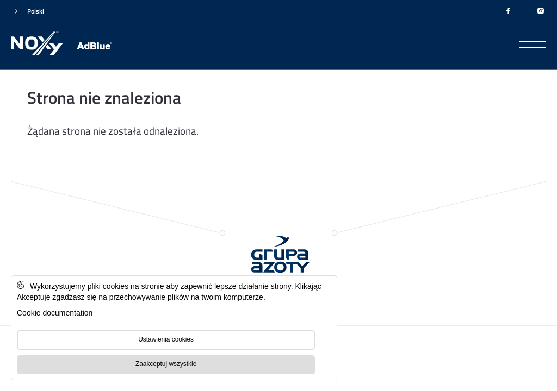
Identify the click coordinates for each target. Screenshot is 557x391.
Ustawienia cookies (166, 339)
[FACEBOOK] (508, 11)
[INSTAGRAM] (540, 11)
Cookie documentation (54, 312)
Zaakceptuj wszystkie (165, 364)
